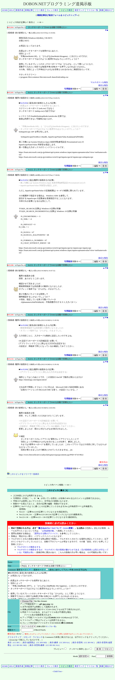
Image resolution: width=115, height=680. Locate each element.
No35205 (24, 180)
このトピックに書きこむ (57, 490)
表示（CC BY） (14, 648)
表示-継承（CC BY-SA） (60, 648)
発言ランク (79, 10)
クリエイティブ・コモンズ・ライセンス (25, 642)
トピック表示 (66, 10)
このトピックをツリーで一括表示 (23, 474)
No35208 (24, 325)
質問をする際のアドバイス (46, 533)
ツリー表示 (39, 10)
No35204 (24, 103)
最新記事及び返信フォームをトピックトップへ (57, 15)
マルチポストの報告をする (28, 547)
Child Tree (57, 677)
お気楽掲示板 (48, 531)
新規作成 (19, 10)
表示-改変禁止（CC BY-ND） (35, 648)
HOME (5, 10)
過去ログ (109, 10)
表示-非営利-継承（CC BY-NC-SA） (45, 650)
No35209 (24, 369)
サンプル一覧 (51, 632)
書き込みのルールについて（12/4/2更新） (56, 528)
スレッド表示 (52, 10)
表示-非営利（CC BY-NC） (84, 648)
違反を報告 (103, 85)
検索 (102, 10)
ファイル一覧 (92, 10)
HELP (11, 10)
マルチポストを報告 (99, 82)
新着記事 (29, 10)
